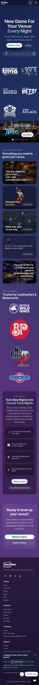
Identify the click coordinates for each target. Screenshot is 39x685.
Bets (4, 597)
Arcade (5, 600)
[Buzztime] (4, 2)
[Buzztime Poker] (10, 111)
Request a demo (14, 45)
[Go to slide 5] (23, 139)
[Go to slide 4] (21, 139)
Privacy (6, 645)
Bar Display (7, 612)
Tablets (6, 615)
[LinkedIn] (20, 576)
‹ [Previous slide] (4, 132)
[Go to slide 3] (18, 139)
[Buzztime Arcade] (29, 111)
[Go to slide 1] (13, 139)
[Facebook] (10, 576)
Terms (5, 648)
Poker (5, 591)
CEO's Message (8, 633)
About (5, 630)
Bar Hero (6, 618)
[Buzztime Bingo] (10, 91)
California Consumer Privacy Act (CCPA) (17, 651)
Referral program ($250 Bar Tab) (14, 636)
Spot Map (6, 621)
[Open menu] (36, 3)
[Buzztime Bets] (29, 91)
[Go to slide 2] (15, 139)
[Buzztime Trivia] (10, 72)
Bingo (5, 594)
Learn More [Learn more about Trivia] (27, 135)
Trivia (5, 585)
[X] (15, 576)
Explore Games (19, 543)
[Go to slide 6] (26, 139)
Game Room (7, 609)
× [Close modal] (35, 655)
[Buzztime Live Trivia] (29, 72)
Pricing (28, 45)
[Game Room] (30, 2)
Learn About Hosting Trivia (19, 488)
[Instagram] (5, 576)
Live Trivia (6, 588)
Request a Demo (19, 482)
